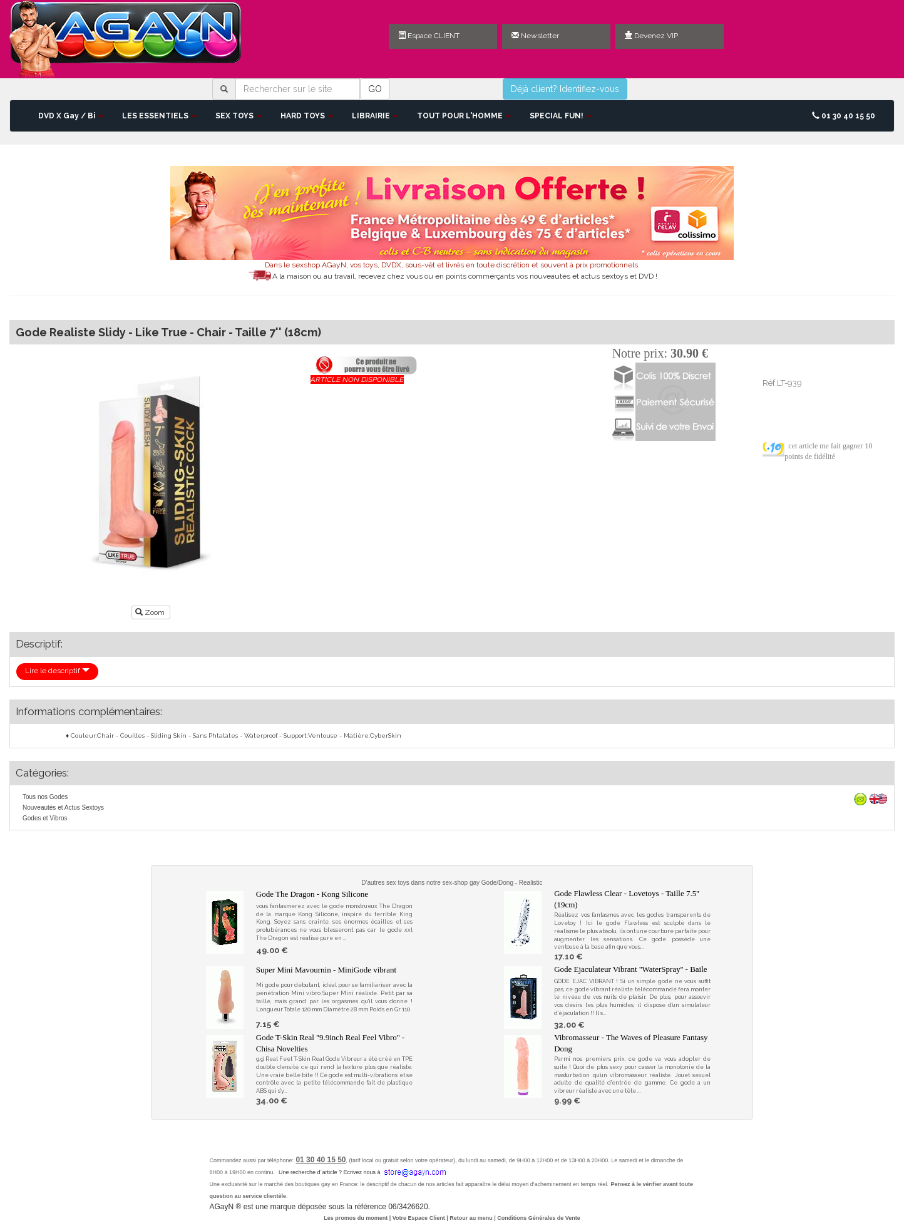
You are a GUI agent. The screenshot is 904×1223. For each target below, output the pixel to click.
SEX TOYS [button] (238, 115)
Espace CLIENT (429, 35)
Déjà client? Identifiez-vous (565, 89)
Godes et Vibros (45, 818)
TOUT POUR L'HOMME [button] (464, 115)
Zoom (151, 612)
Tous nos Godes (45, 796)
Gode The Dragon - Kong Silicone (312, 894)
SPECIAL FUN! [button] (561, 115)
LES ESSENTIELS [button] (159, 115)
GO (375, 89)
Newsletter (535, 35)
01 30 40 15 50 (843, 115)
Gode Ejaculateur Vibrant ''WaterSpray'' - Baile (630, 969)
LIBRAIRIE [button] (375, 115)
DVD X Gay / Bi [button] (70, 115)
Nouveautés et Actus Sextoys (63, 807)
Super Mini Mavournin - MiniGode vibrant (326, 969)
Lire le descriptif (57, 670)
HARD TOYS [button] (306, 115)
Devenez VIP (651, 35)
